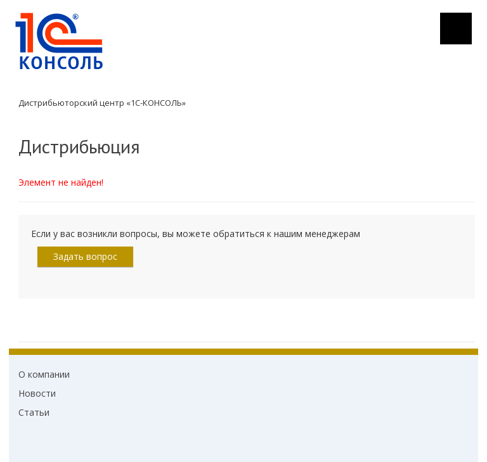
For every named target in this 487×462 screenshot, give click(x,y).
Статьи (33, 412)
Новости (37, 393)
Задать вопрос (85, 256)
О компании (44, 374)
